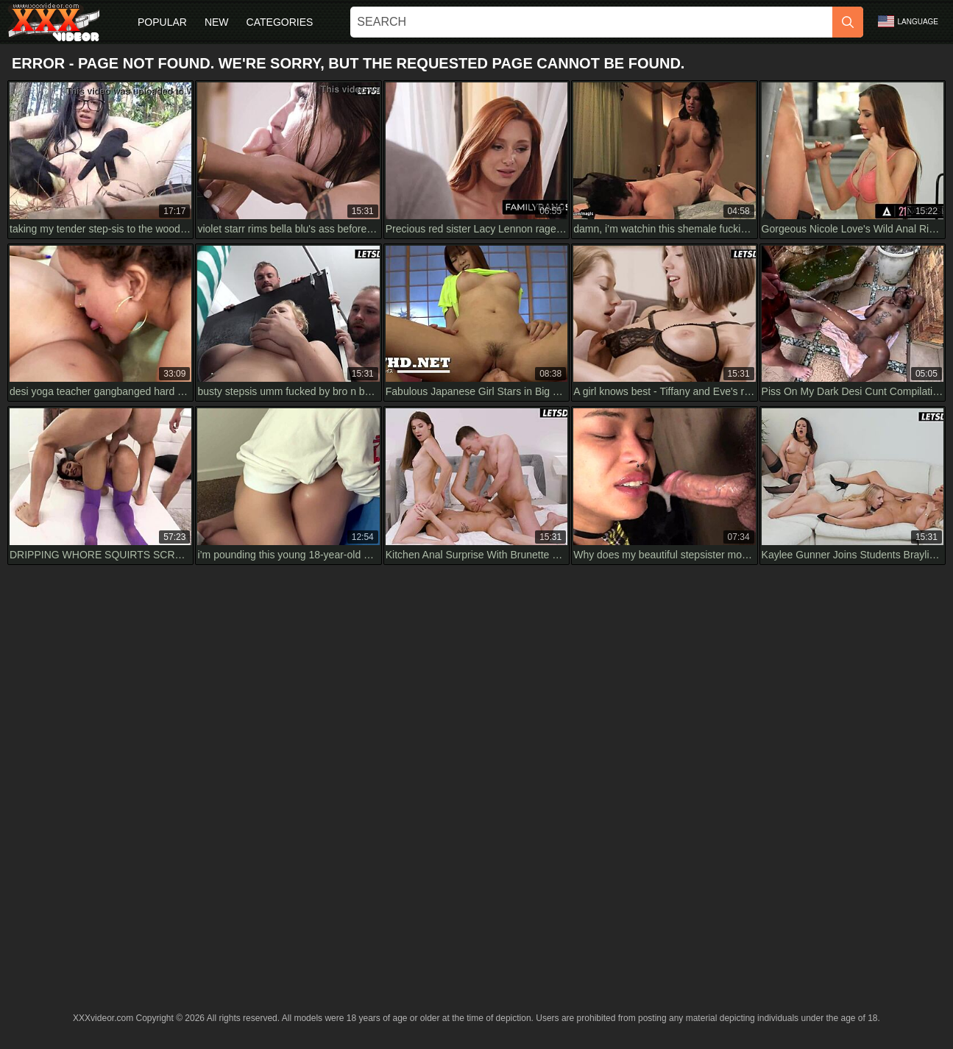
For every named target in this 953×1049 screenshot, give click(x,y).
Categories (280, 22)
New (217, 22)
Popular (162, 22)
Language (908, 21)
